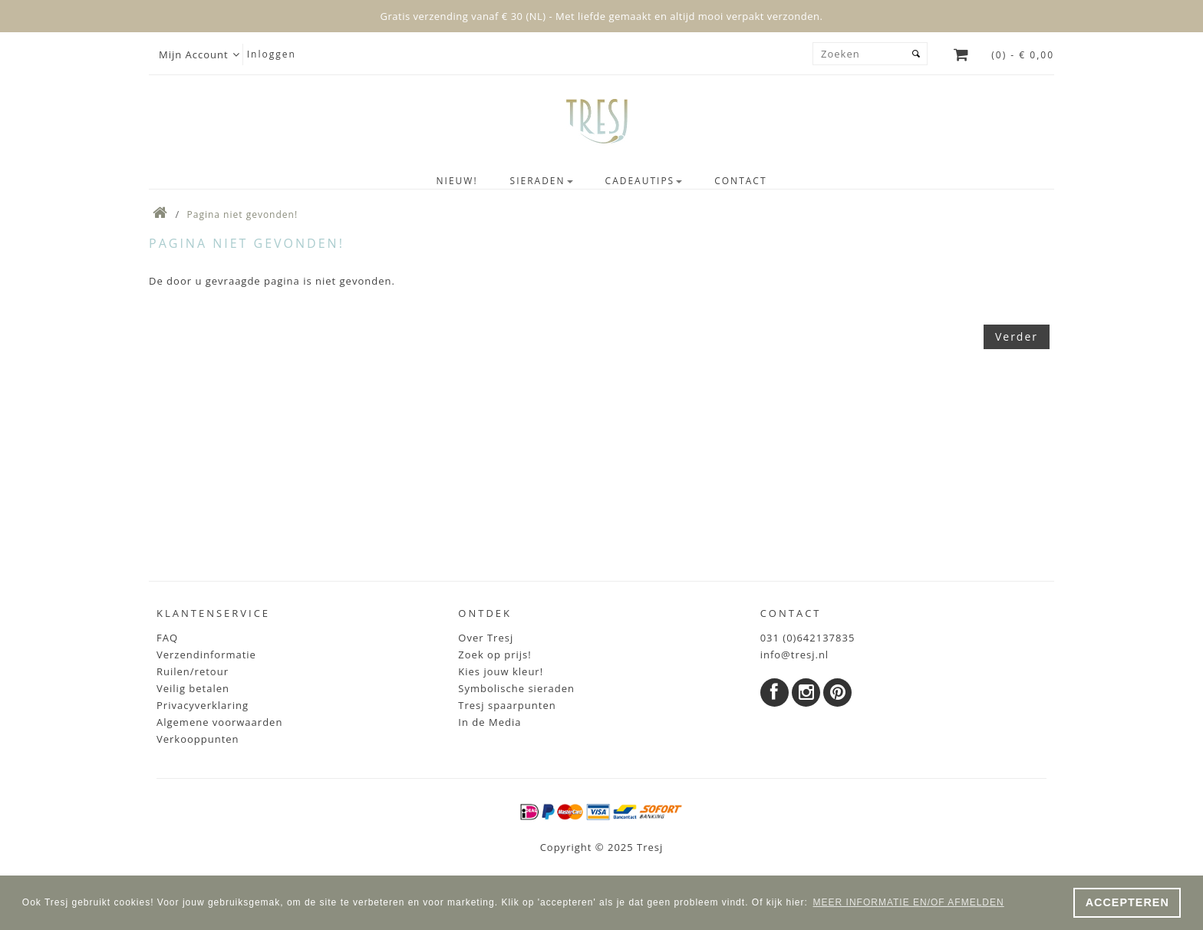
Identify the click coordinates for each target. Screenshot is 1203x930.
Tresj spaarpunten (506, 705)
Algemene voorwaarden (219, 722)
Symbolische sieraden (516, 688)
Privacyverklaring (203, 705)
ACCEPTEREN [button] (1127, 902)
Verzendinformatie (206, 654)
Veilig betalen (193, 688)
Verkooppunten (198, 739)
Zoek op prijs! (494, 654)
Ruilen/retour (193, 671)
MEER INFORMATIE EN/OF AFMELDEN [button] (908, 902)
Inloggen (271, 54)
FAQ (167, 638)
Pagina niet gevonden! (242, 214)
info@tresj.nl (794, 654)
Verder (1016, 336)
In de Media (489, 722)
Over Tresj (485, 638)
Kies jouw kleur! (500, 671)
